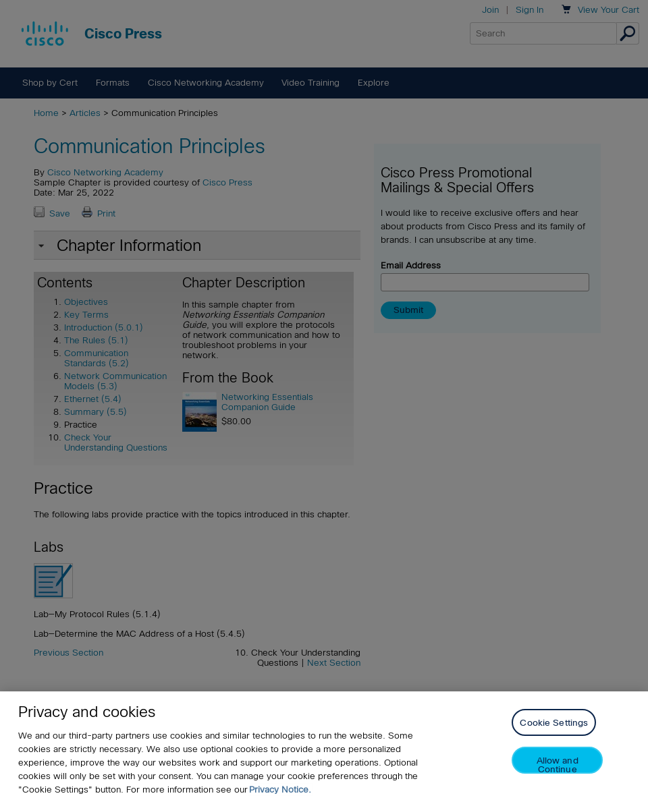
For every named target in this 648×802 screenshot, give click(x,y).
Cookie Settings (554, 723)
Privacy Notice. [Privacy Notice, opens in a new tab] (280, 789)
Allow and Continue (557, 764)
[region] (324, 746)
